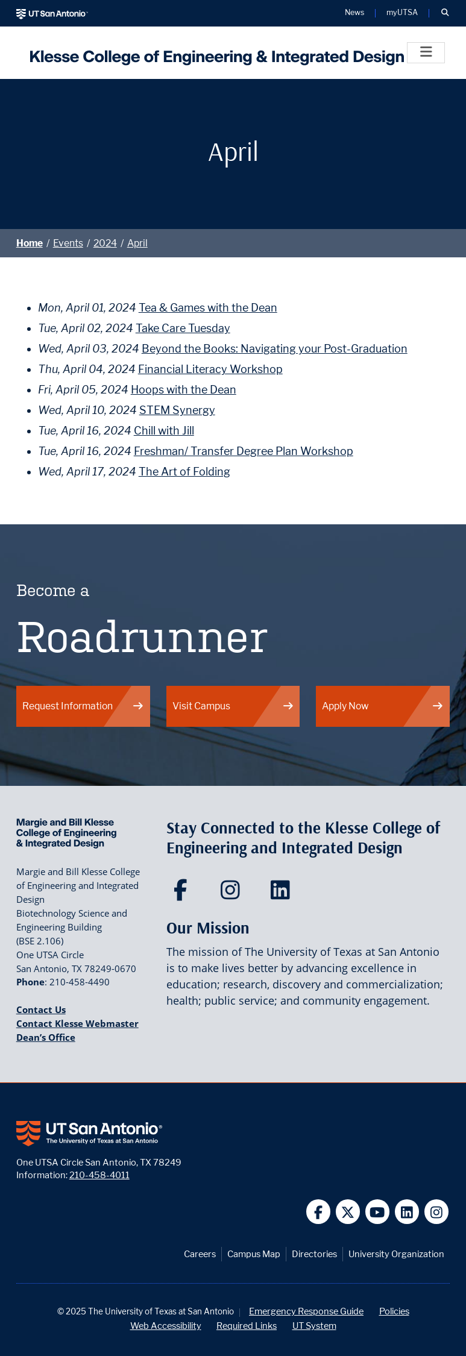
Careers (200, 1254)
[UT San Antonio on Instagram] (436, 1211)
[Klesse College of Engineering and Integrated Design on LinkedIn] (283, 894)
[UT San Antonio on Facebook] (318, 1211)
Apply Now (383, 706)
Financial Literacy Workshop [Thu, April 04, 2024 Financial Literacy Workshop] (210, 369)
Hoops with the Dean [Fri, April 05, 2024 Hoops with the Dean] (183, 389)
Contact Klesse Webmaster (77, 1023)
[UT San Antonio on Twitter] (348, 1211)
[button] (445, 13)
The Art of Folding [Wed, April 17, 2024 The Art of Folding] (184, 471)
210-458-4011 (99, 1175)
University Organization (396, 1254)
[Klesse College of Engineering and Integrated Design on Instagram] (233, 894)
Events (68, 243)
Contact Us (41, 1009)
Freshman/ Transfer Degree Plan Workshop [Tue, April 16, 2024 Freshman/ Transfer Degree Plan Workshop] (243, 451)
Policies (394, 1311)
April (137, 243)
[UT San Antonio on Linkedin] (407, 1211)
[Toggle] (426, 52)
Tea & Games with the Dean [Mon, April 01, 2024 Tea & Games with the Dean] (208, 307)
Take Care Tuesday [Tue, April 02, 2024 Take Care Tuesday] (183, 328)
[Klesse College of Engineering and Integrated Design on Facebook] (183, 894)
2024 (105, 243)
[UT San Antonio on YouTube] (377, 1211)
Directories (314, 1254)
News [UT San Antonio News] (354, 13)
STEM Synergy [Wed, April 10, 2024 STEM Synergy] (177, 410)
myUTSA (402, 13)
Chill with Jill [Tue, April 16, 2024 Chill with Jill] (164, 430)
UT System (314, 1325)
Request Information (83, 706)
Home (29, 243)
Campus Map (253, 1254)
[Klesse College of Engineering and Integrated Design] (214, 53)
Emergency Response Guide (306, 1311)
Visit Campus (233, 706)
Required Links (246, 1325)
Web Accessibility (165, 1325)
